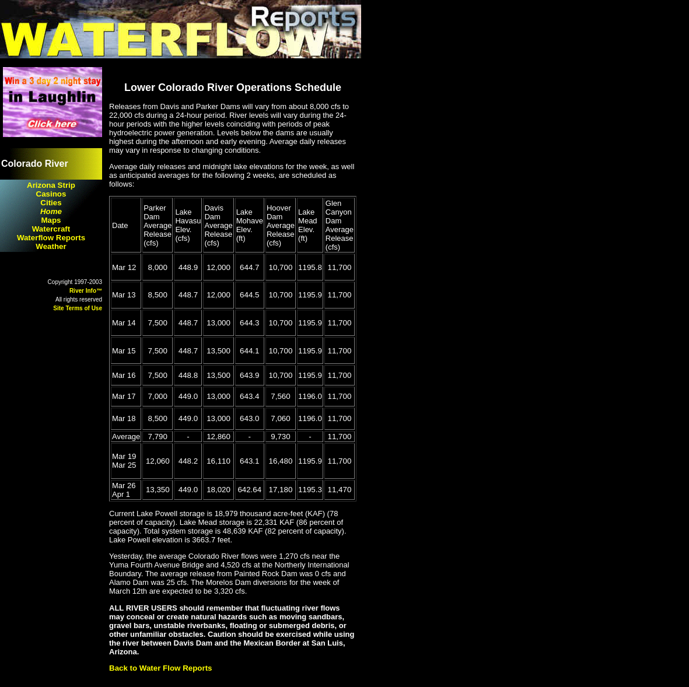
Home (51, 211)
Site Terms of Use (77, 308)
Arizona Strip (51, 185)
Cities (50, 202)
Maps (51, 220)
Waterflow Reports (51, 237)
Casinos (51, 194)
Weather (51, 246)
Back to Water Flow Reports (160, 668)
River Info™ (85, 291)
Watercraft (51, 229)
